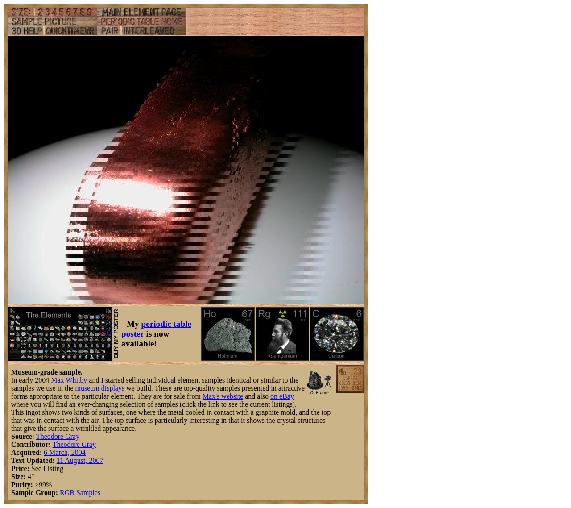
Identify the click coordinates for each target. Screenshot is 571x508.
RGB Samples (80, 492)
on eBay (282, 396)
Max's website (223, 396)
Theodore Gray (57, 436)
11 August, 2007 (80, 460)
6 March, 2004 (65, 452)
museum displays (100, 388)
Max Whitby (69, 380)
